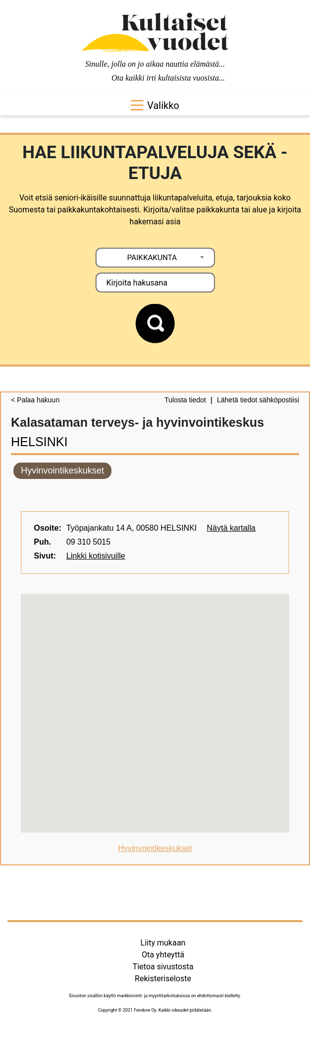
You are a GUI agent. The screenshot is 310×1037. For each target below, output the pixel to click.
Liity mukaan (162, 942)
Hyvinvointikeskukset (62, 470)
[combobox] (155, 258)
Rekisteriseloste (163, 978)
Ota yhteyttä (163, 954)
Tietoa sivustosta (162, 966)
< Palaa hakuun (35, 400)
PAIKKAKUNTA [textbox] (152, 257)
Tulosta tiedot (185, 400)
